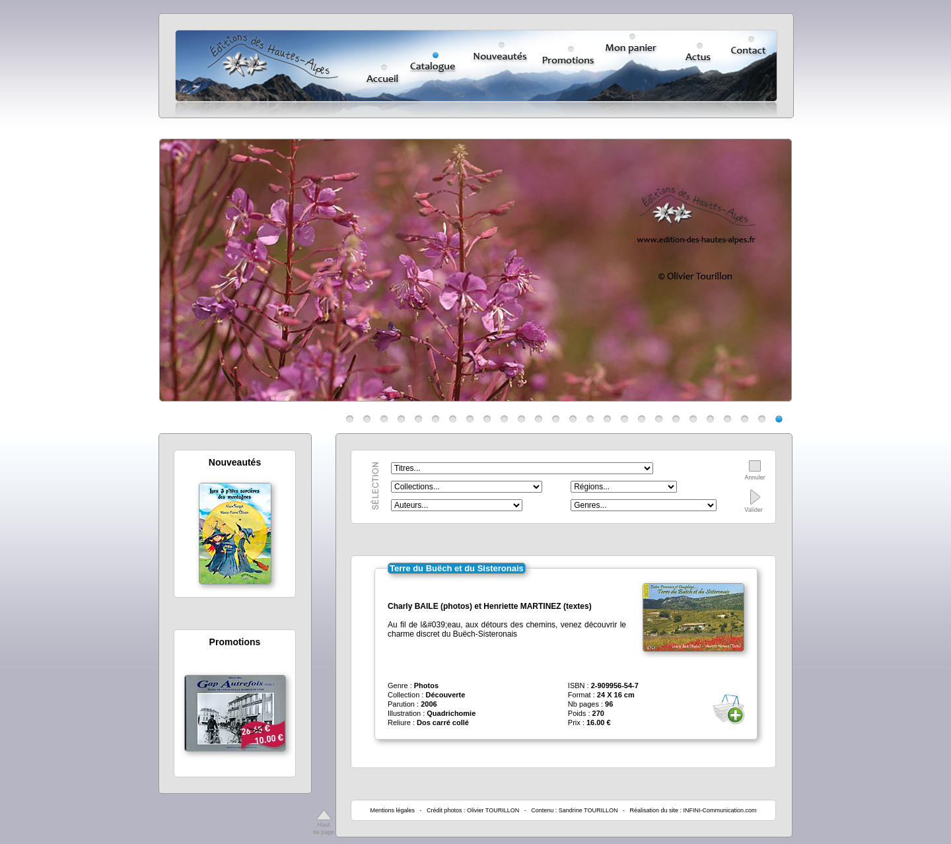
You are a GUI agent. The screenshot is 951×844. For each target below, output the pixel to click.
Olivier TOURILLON (493, 810)
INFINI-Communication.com (720, 810)
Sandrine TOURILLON (588, 810)
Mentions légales (392, 810)
